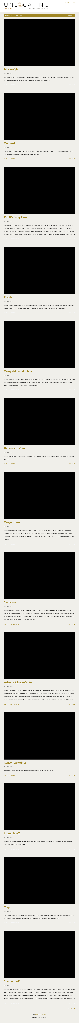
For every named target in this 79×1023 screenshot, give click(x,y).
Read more (72, 85)
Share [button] (5, 85)
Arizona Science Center (18, 682)
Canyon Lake (12, 522)
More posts (71, 1008)
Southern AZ (12, 981)
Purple (8, 297)
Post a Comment (14, 239)
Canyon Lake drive (15, 762)
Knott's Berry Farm (15, 217)
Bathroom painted (15, 448)
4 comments (12, 313)
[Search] (67, 3)
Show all (71, 15)
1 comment (12, 85)
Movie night (11, 69)
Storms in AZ (12, 833)
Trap (7, 907)
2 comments (12, 158)
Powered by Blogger (39, 1014)
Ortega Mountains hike (18, 371)
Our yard (9, 143)
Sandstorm (10, 602)
